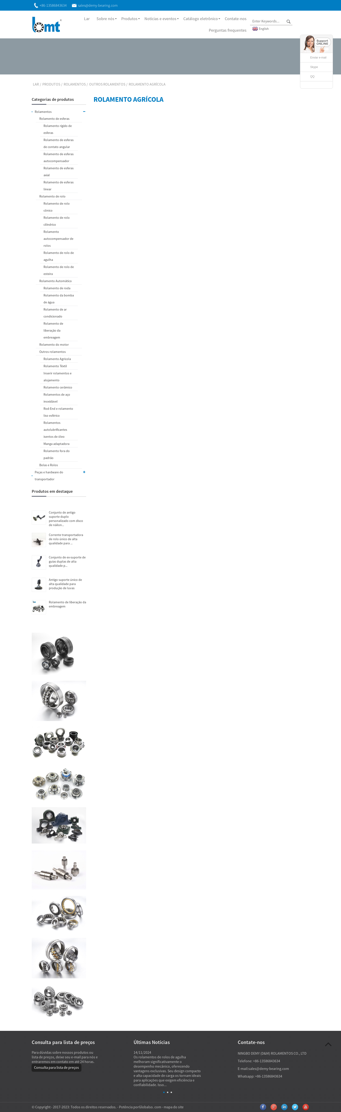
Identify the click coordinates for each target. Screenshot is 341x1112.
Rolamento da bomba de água (59, 298)
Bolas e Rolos (48, 465)
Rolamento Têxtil (55, 366)
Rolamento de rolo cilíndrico (57, 221)
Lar (87, 18)
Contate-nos (236, 18)
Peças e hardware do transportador (60, 475)
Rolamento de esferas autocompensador (59, 157)
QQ (312, 76)
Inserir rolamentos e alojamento (58, 376)
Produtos (129, 18)
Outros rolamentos (107, 84)
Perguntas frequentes (228, 30)
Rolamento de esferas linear (59, 185)
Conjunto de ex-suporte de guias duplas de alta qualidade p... (67, 561)
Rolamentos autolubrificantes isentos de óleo (55, 430)
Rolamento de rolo (52, 196)
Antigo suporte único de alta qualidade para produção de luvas (65, 584)
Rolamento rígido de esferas (58, 129)
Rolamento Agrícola (147, 84)
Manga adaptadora (56, 444)
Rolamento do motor (54, 344)
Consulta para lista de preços (56, 1067)
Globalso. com (150, 1107)
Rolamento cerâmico (58, 387)
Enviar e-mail (318, 57)
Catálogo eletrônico (200, 18)
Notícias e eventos (160, 18)
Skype (314, 67)
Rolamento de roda (57, 288)
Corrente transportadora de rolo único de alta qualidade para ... (66, 539)
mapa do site (174, 1107)
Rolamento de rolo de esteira (59, 270)
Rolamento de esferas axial (59, 171)
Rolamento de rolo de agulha (59, 256)
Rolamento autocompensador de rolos (58, 239)
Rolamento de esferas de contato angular (59, 143)
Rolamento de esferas (54, 119)
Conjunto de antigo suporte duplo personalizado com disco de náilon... (66, 518)
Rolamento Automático (55, 281)
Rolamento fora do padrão (57, 454)
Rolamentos (75, 84)
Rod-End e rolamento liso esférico (58, 412)
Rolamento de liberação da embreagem (53, 330)
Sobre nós (105, 18)
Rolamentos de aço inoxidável (57, 398)
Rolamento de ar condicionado (55, 312)
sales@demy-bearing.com (268, 1068)
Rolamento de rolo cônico (57, 207)
